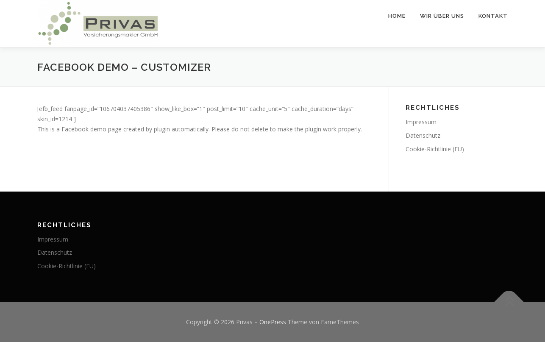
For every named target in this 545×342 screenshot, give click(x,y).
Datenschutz (423, 135)
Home (397, 16)
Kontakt (493, 16)
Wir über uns (442, 16)
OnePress (272, 322)
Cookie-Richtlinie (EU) (435, 149)
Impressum (421, 122)
